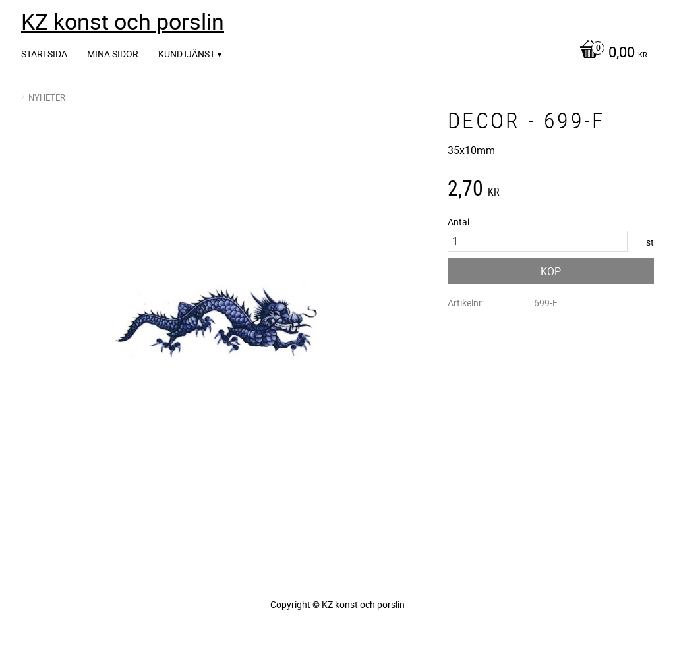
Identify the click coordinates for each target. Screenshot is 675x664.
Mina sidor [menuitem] (112, 53)
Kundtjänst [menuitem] (186, 53)
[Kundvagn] (610, 53)
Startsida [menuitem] (44, 53)
